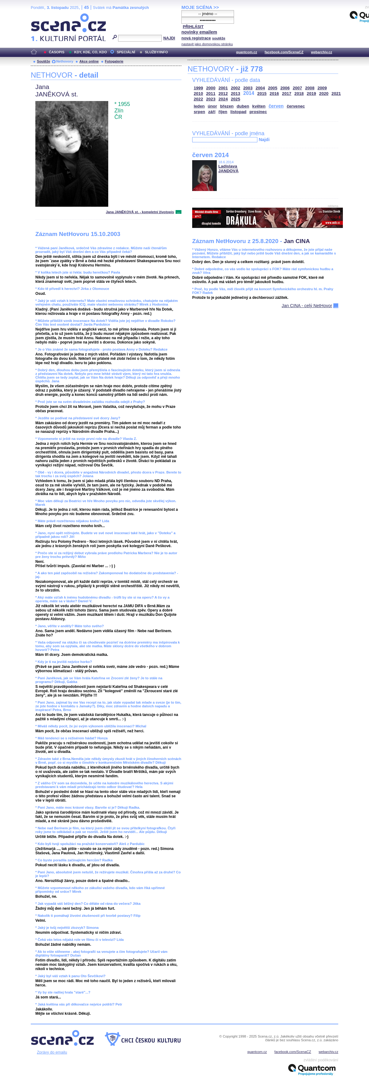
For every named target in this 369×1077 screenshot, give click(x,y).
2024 (223, 99)
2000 (210, 88)
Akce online (89, 61)
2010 (198, 93)
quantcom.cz (246, 52)
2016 (274, 93)
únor (212, 106)
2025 (235, 99)
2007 (297, 88)
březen (227, 106)
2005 (272, 88)
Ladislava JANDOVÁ (228, 168)
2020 (323, 93)
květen (258, 106)
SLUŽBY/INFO (156, 52)
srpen (199, 111)
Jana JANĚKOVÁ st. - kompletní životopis (140, 212)
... (178, 212)
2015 (262, 93)
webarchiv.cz (321, 52)
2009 (322, 88)
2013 (235, 93)
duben (243, 106)
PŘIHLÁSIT (193, 26)
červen (276, 105)
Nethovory (64, 61)
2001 (223, 88)
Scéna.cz (41, 15)
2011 (210, 93)
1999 (198, 88)
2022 (198, 99)
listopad (238, 111)
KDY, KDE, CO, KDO (90, 52)
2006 (285, 88)
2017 (286, 93)
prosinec (258, 111)
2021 (336, 93)
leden (199, 106)
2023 (210, 99)
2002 (235, 88)
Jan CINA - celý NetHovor (307, 305)
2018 (299, 93)
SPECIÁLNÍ (126, 52)
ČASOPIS (56, 52)
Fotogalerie (114, 61)
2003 (247, 88)
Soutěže (43, 61)
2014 (248, 93)
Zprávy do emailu (52, 1052)
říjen (222, 111)
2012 (223, 93)
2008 (309, 88)
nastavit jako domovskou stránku (207, 44)
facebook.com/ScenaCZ (284, 52)
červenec (296, 106)
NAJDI (169, 38)
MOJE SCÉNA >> (200, 7)
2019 (311, 93)
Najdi (264, 139)
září (211, 111)
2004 (260, 88)
